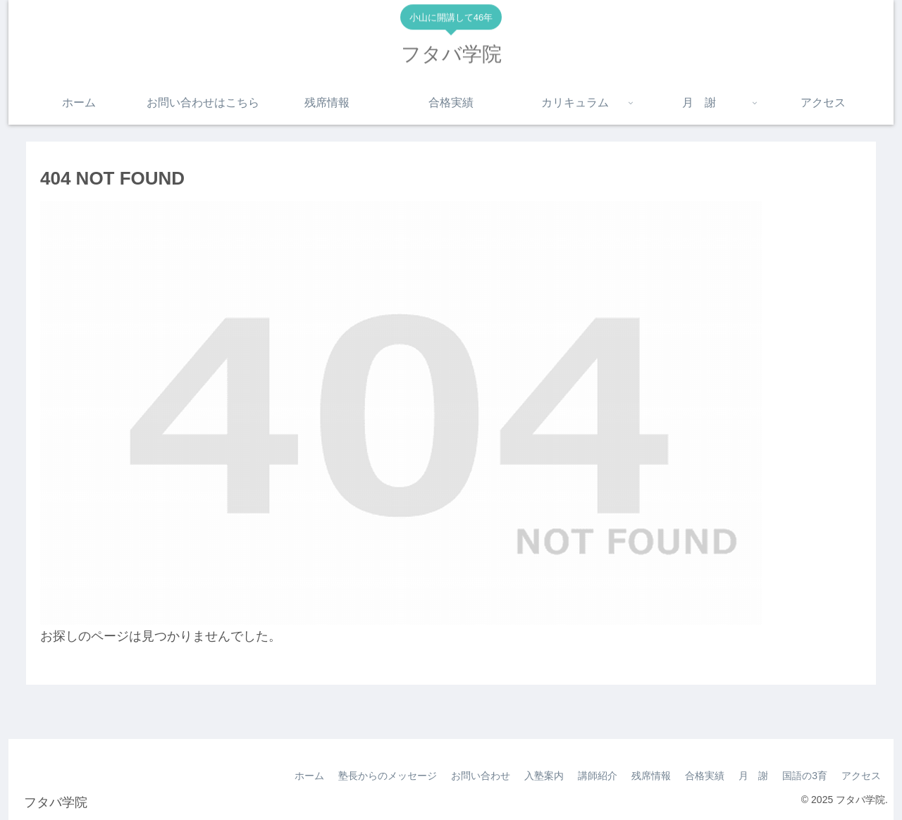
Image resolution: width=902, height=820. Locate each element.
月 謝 (753, 775)
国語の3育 (804, 775)
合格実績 (704, 775)
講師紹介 (597, 775)
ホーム (309, 775)
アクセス (861, 775)
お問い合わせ (480, 775)
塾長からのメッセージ (387, 775)
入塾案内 (544, 775)
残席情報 (651, 775)
